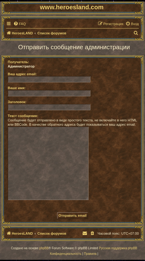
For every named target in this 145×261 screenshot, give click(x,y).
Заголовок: (17, 102)
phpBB (44, 248)
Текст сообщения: (23, 116)
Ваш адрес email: (22, 74)
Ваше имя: (16, 88)
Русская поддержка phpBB (118, 248)
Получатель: (18, 62)
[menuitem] (19, 24)
